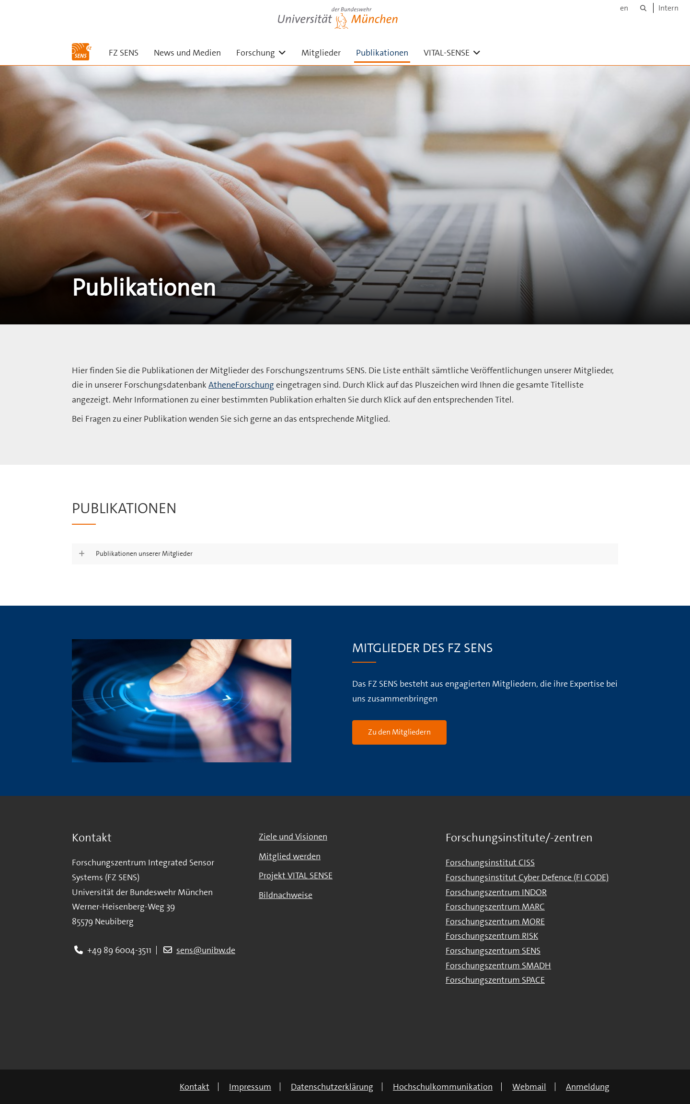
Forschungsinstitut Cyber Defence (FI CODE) (527, 877)
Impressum (250, 1086)
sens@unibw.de (205, 950)
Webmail (529, 1086)
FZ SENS (123, 52)
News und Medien (187, 52)
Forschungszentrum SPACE (495, 980)
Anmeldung (588, 1086)
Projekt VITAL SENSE (296, 875)
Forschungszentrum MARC (495, 906)
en (624, 8)
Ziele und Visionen (293, 836)
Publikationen (382, 52)
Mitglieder (321, 52)
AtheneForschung (241, 385)
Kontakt (194, 1086)
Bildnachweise (285, 895)
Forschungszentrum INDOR (496, 892)
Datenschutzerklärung (332, 1086)
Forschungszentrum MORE (495, 921)
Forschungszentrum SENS (493, 950)
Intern (668, 8)
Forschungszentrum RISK (492, 936)
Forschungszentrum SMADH (498, 965)
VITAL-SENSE (456, 52)
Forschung (265, 52)
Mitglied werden (290, 856)
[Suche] (643, 8)
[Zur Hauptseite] (82, 51)
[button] (345, 553)
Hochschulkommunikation (443, 1086)
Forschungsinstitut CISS (490, 862)
